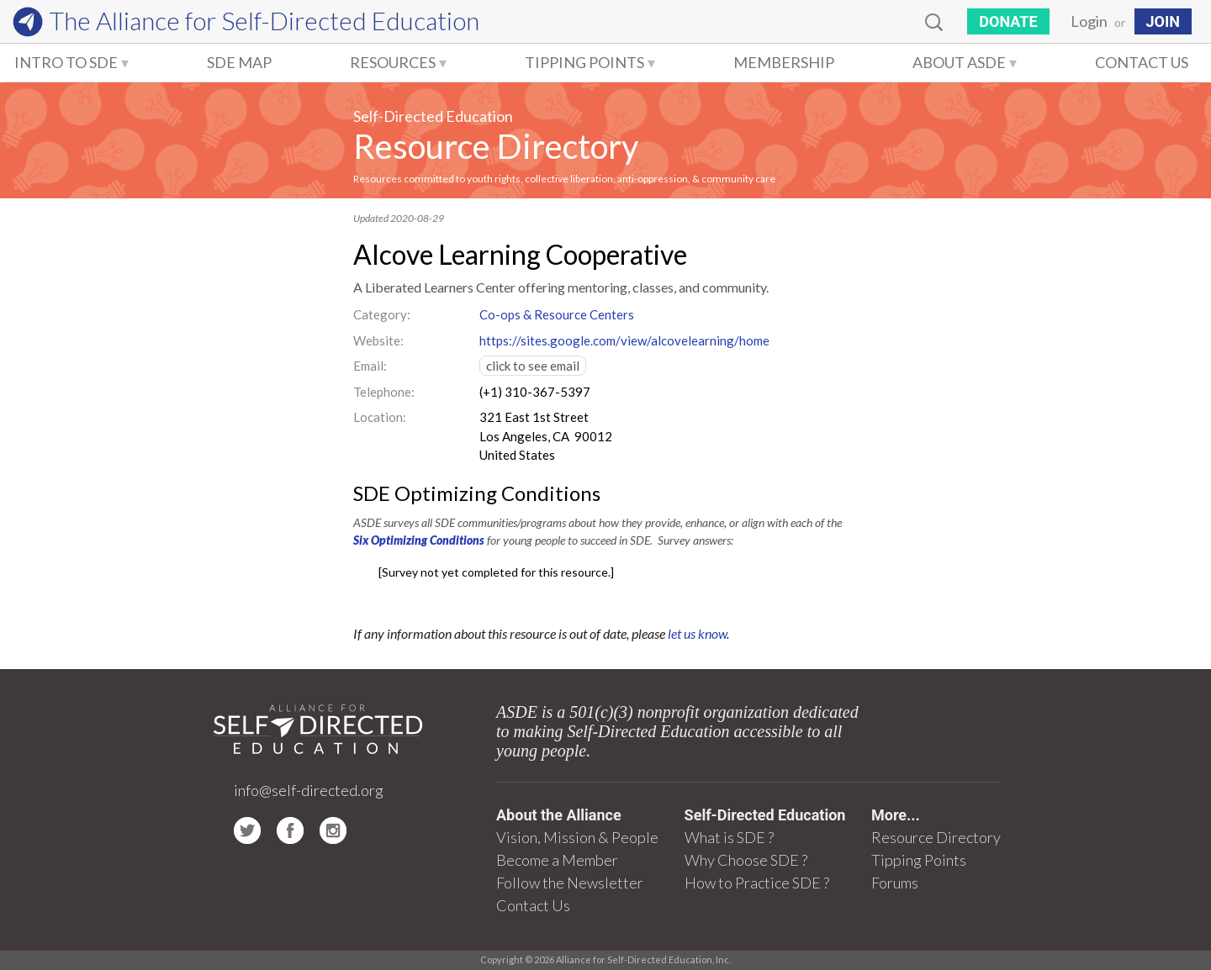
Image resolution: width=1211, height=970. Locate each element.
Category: (381, 314)
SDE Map (239, 62)
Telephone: (384, 391)
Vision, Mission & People (577, 837)
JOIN (1163, 21)
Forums (894, 882)
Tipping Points (584, 62)
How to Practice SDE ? (757, 882)
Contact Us (1141, 62)
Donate (1008, 21)
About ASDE (959, 62)
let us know (697, 633)
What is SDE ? (729, 837)
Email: (370, 365)
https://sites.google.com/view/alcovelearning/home (624, 340)
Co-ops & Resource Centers (556, 314)
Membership (783, 62)
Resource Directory (495, 146)
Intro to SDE (66, 62)
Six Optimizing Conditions (418, 540)
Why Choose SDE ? (746, 860)
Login (1089, 21)
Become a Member (557, 860)
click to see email (532, 365)
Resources (393, 62)
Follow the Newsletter (569, 882)
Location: (379, 416)
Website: (378, 340)
